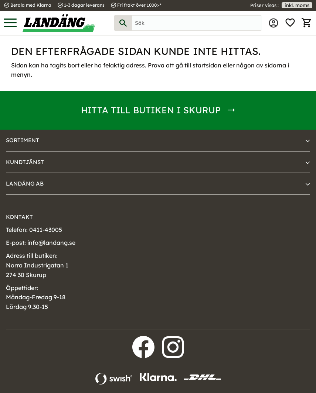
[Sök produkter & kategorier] (197, 23)
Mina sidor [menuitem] (273, 23)
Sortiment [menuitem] (22, 140)
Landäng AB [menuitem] (25, 183)
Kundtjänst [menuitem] (25, 162)
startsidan (207, 65)
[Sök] (123, 23)
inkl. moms (297, 5)
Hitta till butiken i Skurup (151, 110)
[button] (10, 23)
